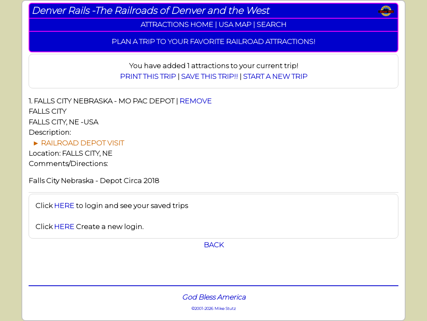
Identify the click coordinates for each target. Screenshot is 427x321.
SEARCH (271, 24)
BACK (214, 245)
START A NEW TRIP (275, 76)
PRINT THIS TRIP (148, 76)
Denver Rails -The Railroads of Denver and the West (150, 10)
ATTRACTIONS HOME (177, 24)
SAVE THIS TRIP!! (209, 76)
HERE (64, 205)
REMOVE (196, 101)
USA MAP (234, 24)
